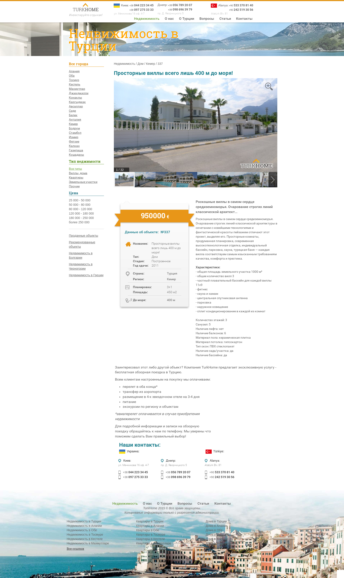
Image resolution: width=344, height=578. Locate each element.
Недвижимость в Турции (84, 521)
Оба (72, 75)
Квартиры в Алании (150, 525)
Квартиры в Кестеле (150, 539)
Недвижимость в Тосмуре (85, 534)
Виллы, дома (78, 173)
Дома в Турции (216, 521)
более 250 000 (79, 222)
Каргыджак (77, 102)
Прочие (74, 186)
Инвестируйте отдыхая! (86, 15)
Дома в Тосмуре (217, 534)
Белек (73, 115)
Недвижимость (146, 18)
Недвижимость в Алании (84, 525)
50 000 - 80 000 (79, 204)
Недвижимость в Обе (82, 530)
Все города (78, 63)
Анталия (75, 119)
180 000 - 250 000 (81, 218)
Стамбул (75, 132)
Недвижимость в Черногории (81, 266)
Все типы (75, 168)
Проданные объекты (83, 235)
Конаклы (75, 97)
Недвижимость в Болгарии (81, 255)
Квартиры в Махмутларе (153, 543)
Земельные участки (83, 182)
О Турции (186, 18)
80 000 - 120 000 (80, 209)
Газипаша (76, 150)
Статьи (225, 18)
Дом (140, 63)
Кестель (74, 84)
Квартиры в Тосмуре (150, 534)
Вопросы (206, 18)
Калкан (74, 146)
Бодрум (74, 128)
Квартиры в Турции (149, 521)
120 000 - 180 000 (81, 213)
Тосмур (74, 80)
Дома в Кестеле (217, 539)
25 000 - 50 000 (79, 200)
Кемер (73, 124)
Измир (73, 137)
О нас (169, 18)
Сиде (72, 110)
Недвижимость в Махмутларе (88, 543)
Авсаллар (76, 106)
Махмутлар (77, 88)
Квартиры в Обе (147, 530)
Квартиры (76, 177)
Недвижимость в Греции (86, 275)
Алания (74, 71)
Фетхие (74, 141)
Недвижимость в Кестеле (85, 539)
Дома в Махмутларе (220, 543)
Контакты (244, 18)
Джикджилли (78, 93)
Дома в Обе (214, 530)
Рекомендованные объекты (82, 244)
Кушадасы (76, 154)
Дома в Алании (217, 525)
